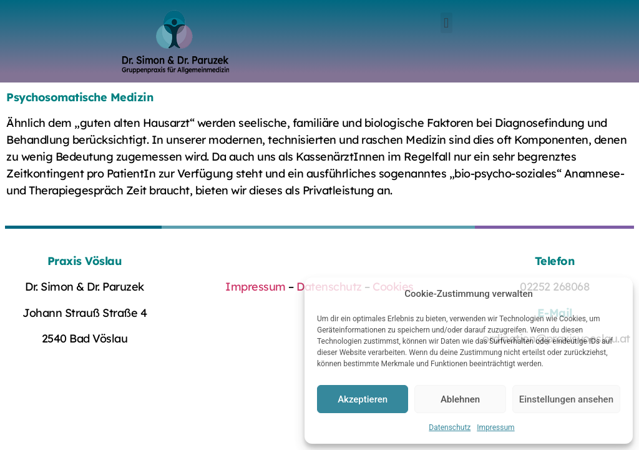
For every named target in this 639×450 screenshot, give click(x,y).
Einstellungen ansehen (566, 399)
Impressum (495, 427)
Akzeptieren (363, 399)
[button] (446, 22)
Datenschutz (450, 427)
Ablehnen (460, 399)
